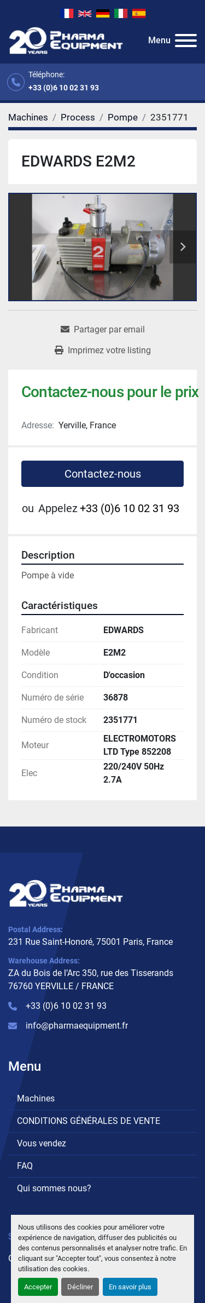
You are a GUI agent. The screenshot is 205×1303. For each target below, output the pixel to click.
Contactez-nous (103, 473)
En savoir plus (130, 1287)
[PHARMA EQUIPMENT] (66, 893)
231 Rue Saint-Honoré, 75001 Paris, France (90, 942)
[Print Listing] (103, 350)
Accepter (38, 1287)
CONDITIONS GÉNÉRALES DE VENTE (88, 1121)
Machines (36, 1098)
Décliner (80, 1287)
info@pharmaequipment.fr (77, 1025)
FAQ (25, 1166)
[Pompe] (123, 117)
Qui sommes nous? (54, 1188)
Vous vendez (41, 1143)
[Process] (78, 117)
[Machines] (28, 117)
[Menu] (186, 40)
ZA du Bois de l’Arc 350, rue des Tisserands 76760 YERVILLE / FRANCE (90, 979)
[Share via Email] (103, 329)
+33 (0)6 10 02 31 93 (63, 87)
